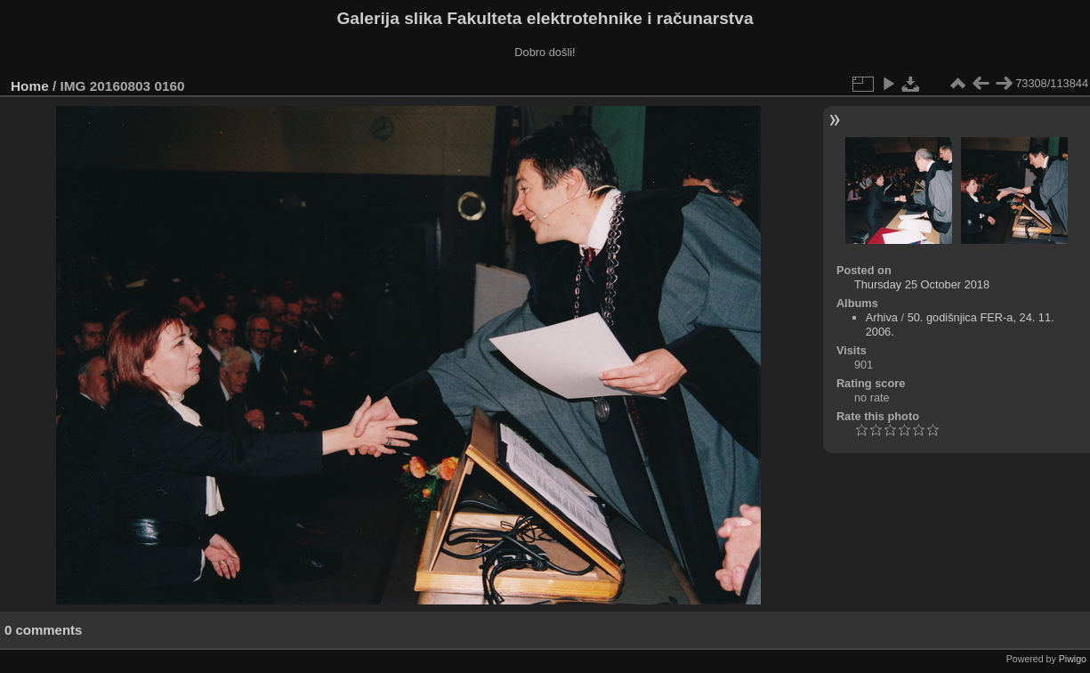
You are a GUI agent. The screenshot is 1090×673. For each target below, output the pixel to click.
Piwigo (1072, 658)
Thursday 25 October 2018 (921, 284)
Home (30, 85)
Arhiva (882, 317)
